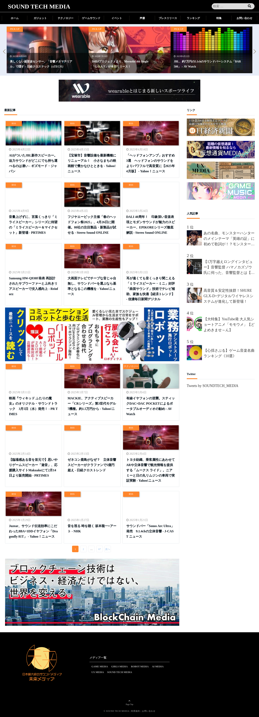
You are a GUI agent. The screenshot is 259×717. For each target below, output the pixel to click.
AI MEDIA (158, 666)
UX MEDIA (97, 672)
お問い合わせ (244, 18)
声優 (142, 18)
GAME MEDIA (99, 666)
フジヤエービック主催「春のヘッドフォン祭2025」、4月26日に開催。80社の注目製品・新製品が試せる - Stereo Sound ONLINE (92, 224)
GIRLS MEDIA (119, 666)
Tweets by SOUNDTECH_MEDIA (212, 386)
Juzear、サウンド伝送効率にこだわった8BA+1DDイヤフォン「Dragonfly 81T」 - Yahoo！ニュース (33, 530)
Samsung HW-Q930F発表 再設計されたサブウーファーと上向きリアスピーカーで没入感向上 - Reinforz (33, 285)
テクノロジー (65, 18)
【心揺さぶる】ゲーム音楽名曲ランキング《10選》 (229, 353)
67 (99, 549)
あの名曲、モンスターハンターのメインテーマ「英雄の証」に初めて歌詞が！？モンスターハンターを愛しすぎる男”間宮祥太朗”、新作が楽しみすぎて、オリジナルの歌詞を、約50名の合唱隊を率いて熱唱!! (229, 239)
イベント (116, 18)
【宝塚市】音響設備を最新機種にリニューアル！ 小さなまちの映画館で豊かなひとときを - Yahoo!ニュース (92, 162)
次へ (107, 549)
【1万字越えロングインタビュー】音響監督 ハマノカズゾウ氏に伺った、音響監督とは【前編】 (229, 267)
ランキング (193, 18)
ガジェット (40, 18)
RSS (14, 123)
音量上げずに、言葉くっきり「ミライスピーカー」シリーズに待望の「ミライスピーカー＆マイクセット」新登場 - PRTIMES (33, 224)
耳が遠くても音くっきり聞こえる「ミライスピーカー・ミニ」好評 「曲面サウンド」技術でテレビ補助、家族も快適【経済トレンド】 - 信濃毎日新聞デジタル (150, 287)
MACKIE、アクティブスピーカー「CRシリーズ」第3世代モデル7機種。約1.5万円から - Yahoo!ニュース (92, 405)
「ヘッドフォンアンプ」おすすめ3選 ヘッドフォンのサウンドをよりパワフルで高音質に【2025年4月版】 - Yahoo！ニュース (150, 162)
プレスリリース (168, 18)
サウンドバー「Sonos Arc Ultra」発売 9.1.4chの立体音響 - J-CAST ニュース (150, 530)
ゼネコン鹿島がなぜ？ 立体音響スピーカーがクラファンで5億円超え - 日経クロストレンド (92, 464)
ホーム (15, 18)
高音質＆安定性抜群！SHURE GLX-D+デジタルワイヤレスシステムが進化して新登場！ (228, 295)
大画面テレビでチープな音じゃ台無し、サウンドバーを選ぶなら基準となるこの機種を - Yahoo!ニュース (92, 285)
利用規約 (135, 711)
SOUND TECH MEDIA (39, 6)
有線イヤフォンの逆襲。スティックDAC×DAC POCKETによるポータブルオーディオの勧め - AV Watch (150, 405)
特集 (219, 18)
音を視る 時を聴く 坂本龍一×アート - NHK (92, 528)
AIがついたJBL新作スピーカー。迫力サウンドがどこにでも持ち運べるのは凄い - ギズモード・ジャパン (33, 162)
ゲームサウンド (91, 18)
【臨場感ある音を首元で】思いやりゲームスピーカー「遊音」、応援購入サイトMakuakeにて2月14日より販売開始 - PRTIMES (33, 467)
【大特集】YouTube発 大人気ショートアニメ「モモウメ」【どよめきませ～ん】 (229, 324)
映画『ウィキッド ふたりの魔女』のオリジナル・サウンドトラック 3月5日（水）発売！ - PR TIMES (33, 405)
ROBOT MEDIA (140, 666)
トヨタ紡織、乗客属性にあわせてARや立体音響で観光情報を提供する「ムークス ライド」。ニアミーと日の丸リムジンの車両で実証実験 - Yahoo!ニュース (150, 469)
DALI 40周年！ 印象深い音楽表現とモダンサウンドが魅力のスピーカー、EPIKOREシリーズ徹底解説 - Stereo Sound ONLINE (150, 224)
